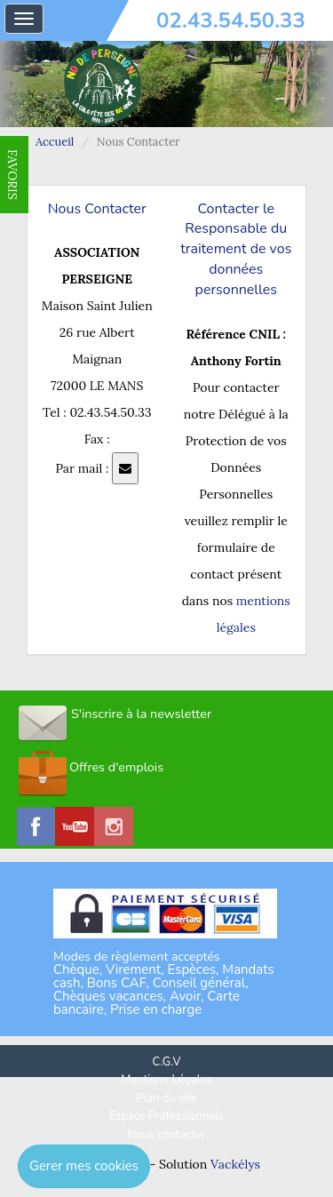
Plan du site (166, 1098)
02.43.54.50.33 (230, 20)
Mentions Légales (166, 1080)
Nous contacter (166, 1135)
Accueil (55, 141)
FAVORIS (12, 174)
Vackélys (235, 1164)
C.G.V (167, 1062)
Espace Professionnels (166, 1116)
